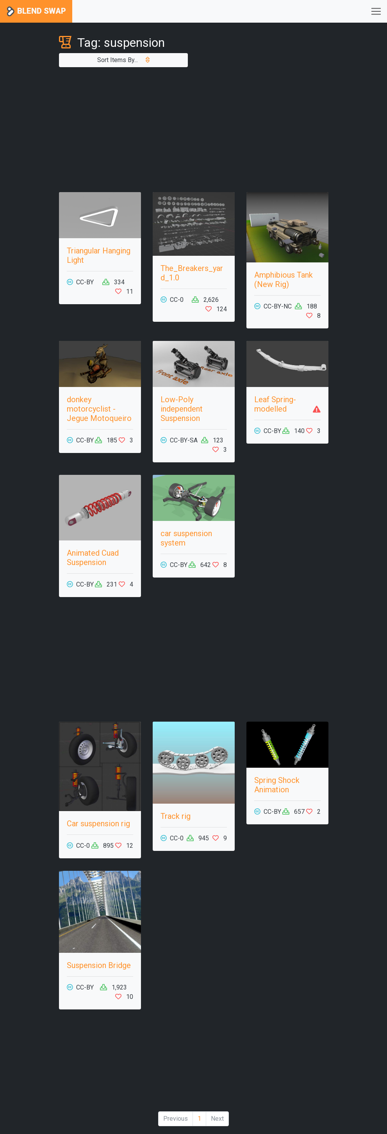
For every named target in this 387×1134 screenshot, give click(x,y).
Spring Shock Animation (277, 785)
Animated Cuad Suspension (93, 557)
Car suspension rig (98, 823)
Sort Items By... (123, 60)
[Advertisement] (193, 129)
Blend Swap (36, 11)
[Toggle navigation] (376, 11)
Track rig (176, 816)
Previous (175, 1118)
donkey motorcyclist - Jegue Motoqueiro (99, 409)
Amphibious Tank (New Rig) (283, 279)
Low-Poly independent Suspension (182, 409)
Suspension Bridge (99, 965)
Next (217, 1118)
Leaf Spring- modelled (275, 404)
